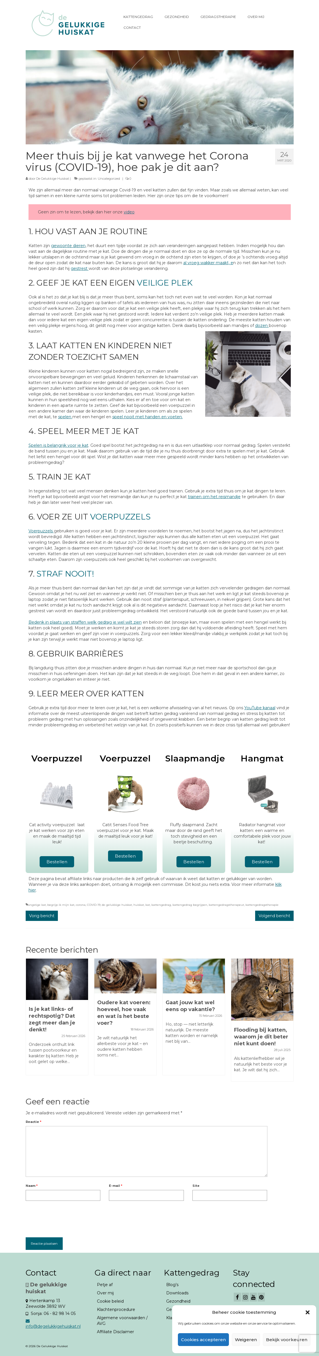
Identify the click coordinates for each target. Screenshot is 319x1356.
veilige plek (165, 283)
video (129, 212)
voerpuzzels (120, 517)
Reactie (33, 1122)
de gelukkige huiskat (117, 905)
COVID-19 (93, 905)
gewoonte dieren (68, 245)
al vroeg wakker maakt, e (208, 262)
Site (196, 1186)
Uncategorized (109, 179)
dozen (262, 325)
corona (81, 905)
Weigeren (246, 1339)
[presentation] (69, 1218)
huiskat (138, 905)
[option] (57, 1019)
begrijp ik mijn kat (60, 905)
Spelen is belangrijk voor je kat (58, 445)
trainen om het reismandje (214, 496)
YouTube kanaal (259, 707)
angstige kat (37, 905)
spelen (65, 416)
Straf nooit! (65, 574)
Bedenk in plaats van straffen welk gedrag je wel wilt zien (85, 622)
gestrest (80, 268)
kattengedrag (161, 905)
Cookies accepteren (203, 1339)
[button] (307, 1312)
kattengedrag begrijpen (189, 905)
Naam (32, 1186)
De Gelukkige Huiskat (52, 179)
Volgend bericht (274, 915)
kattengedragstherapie (262, 905)
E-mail (115, 1186)
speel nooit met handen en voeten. (147, 416)
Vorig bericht (41, 915)
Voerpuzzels (41, 530)
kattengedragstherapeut (226, 905)
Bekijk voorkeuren (286, 1339)
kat (147, 905)
